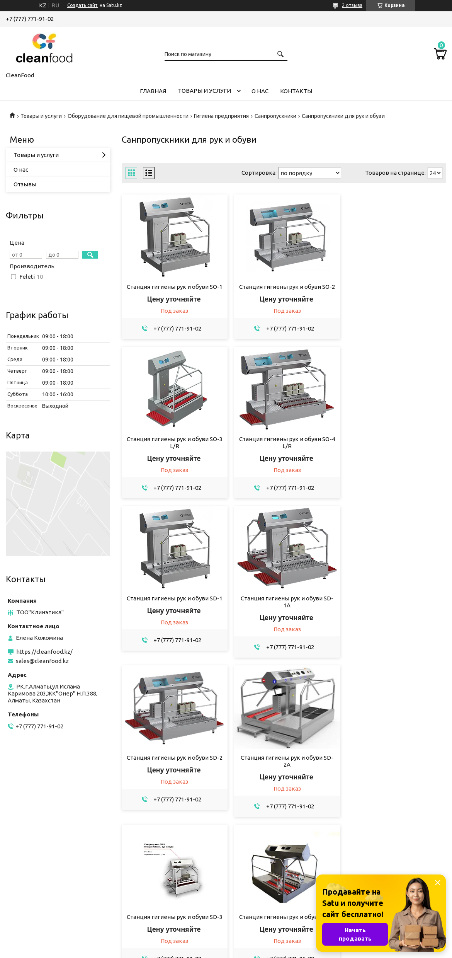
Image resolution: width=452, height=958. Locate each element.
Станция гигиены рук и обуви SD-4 (173, 764)
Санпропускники (275, 116)
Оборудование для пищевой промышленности (128, 116)
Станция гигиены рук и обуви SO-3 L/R (394, 290)
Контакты (296, 91)
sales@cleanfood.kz (42, 661)
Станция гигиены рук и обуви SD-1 (284, 446)
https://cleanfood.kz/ (44, 651)
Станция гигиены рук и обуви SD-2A (284, 608)
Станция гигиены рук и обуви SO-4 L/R (173, 449)
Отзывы (25, 184)
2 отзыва (352, 5)
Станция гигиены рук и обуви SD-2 (173, 605)
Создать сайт (82, 5)
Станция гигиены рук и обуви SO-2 (284, 286)
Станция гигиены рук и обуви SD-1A (394, 449)
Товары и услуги (204, 90)
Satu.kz (261, 943)
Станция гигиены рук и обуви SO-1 (173, 286)
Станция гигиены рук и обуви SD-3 (394, 605)
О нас (259, 91)
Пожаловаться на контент (247, 950)
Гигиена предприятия (221, 116)
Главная (153, 91)
